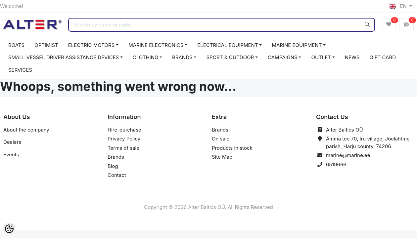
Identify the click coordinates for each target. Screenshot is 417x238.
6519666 (336, 164)
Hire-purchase (124, 130)
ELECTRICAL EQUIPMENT (227, 45)
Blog (113, 166)
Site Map (222, 157)
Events (11, 154)
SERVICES (20, 70)
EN (399, 6)
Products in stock (232, 148)
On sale (220, 139)
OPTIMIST (46, 45)
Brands (116, 157)
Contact (117, 175)
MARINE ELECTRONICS (155, 45)
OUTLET (321, 57)
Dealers (12, 142)
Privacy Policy (124, 139)
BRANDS (182, 57)
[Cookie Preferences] (9, 229)
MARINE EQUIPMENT (297, 45)
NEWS (352, 57)
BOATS (16, 45)
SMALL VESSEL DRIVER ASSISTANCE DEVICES (63, 57)
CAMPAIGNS (283, 57)
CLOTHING (145, 57)
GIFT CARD (382, 57)
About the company (26, 130)
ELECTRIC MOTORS (91, 45)
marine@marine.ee (348, 155)
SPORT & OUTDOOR (230, 57)
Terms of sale (123, 148)
